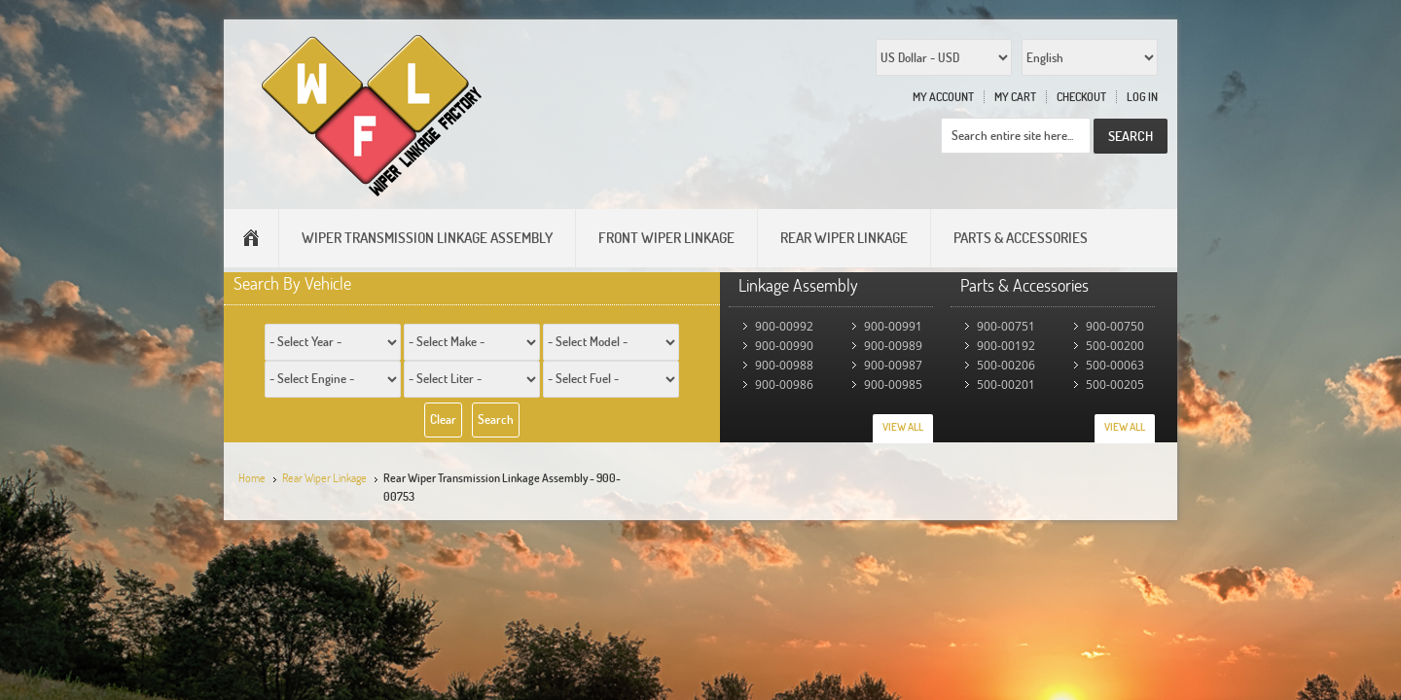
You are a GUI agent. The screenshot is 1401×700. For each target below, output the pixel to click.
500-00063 (1115, 365)
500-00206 (1006, 365)
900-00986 (784, 384)
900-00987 (893, 365)
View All (902, 427)
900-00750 (1115, 326)
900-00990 (784, 345)
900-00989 (893, 345)
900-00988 (784, 365)
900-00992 (784, 326)
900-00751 (1006, 326)
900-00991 (893, 326)
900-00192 (1006, 345)
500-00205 (1115, 384)
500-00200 (1115, 345)
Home (252, 478)
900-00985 (893, 384)
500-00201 (1006, 384)
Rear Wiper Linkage (324, 478)
